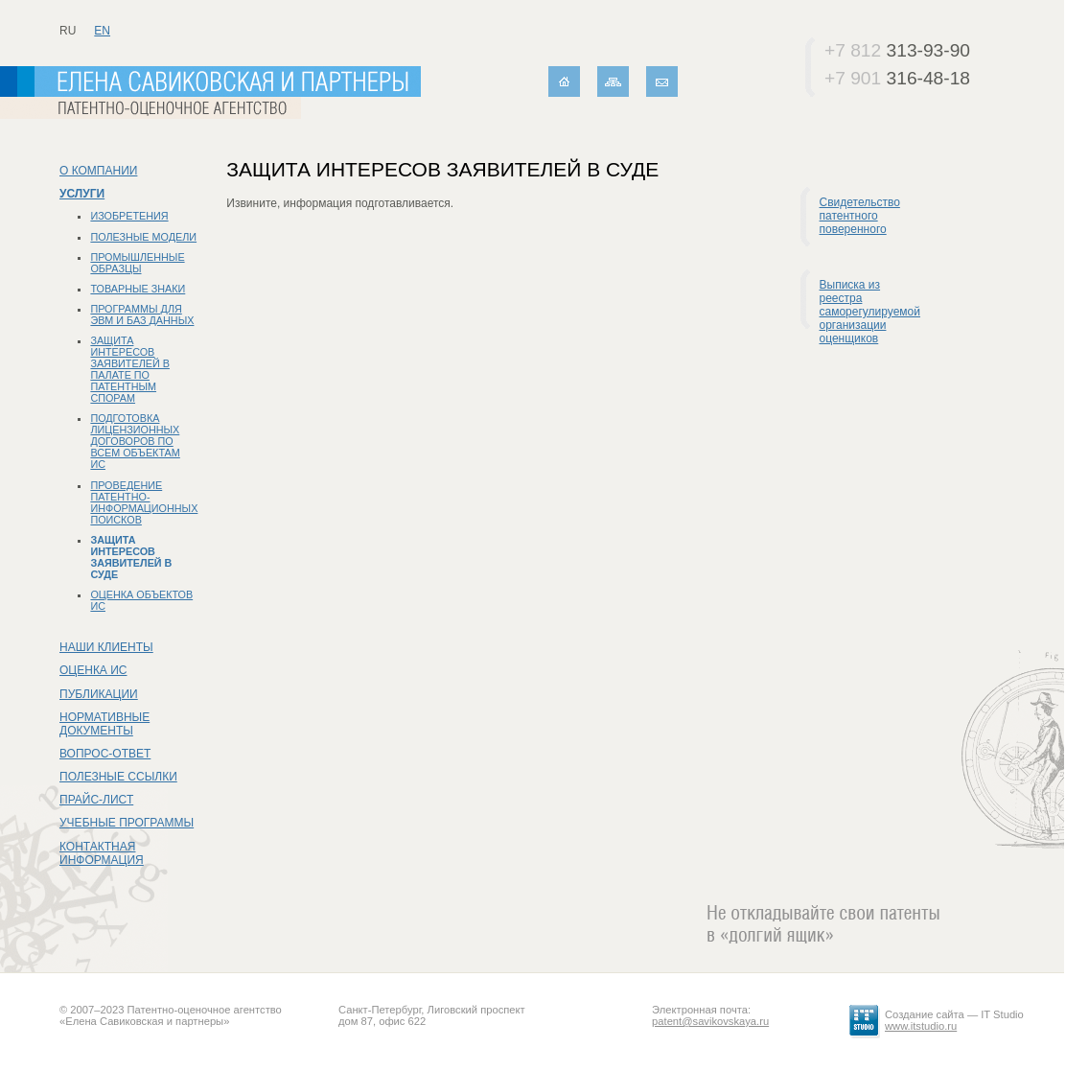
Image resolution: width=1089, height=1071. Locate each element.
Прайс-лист (96, 799)
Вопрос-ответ (105, 753)
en (102, 30)
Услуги (81, 193)
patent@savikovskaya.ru (710, 1021)
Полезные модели (143, 237)
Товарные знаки (137, 288)
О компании (98, 170)
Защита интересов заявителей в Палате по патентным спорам (130, 369)
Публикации (98, 694)
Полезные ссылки (118, 776)
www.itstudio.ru (921, 1026)
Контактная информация (101, 853)
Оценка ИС (93, 670)
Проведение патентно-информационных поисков (143, 502)
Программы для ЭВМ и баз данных (142, 314)
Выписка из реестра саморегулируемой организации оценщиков (870, 311)
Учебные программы (126, 822)
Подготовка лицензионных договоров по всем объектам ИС (134, 441)
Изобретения (129, 215)
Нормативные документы (104, 723)
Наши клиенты (106, 647)
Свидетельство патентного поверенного (860, 216)
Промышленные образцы (137, 262)
